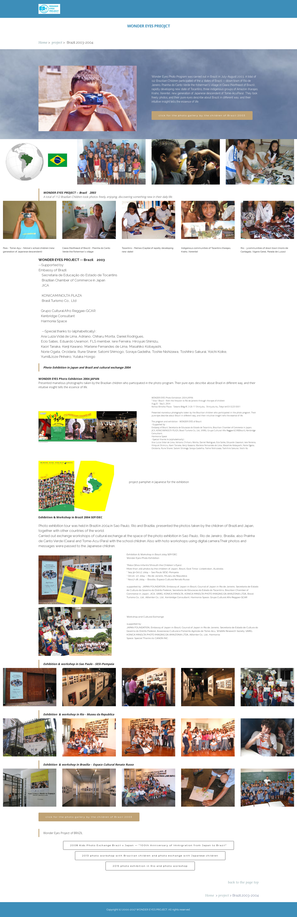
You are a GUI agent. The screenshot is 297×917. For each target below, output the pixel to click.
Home (42, 42)
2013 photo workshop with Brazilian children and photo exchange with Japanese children (150, 864)
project (57, 42)
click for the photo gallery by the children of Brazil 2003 (202, 115)
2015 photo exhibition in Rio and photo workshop (150, 874)
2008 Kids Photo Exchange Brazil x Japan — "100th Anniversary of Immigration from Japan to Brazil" (148, 853)
